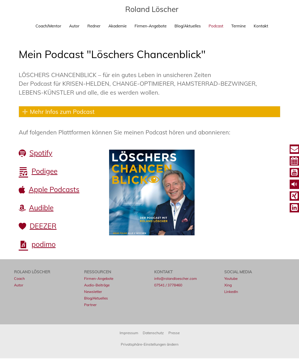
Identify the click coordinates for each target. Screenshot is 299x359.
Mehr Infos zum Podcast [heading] (62, 112)
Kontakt (261, 25)
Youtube (231, 278)
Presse (176, 333)
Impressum (127, 333)
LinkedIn (231, 292)
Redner (93, 25)
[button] (25, 112)
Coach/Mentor (48, 25)
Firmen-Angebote (151, 25)
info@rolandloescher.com (177, 278)
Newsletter (94, 292)
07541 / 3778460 (169, 285)
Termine (238, 25)
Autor (74, 25)
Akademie (117, 25)
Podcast (216, 25)
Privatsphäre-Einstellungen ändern (149, 344)
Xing (228, 285)
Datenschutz (153, 333)
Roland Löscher (152, 9)
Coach (20, 278)
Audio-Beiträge (98, 285)
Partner (91, 305)
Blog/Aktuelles (187, 25)
